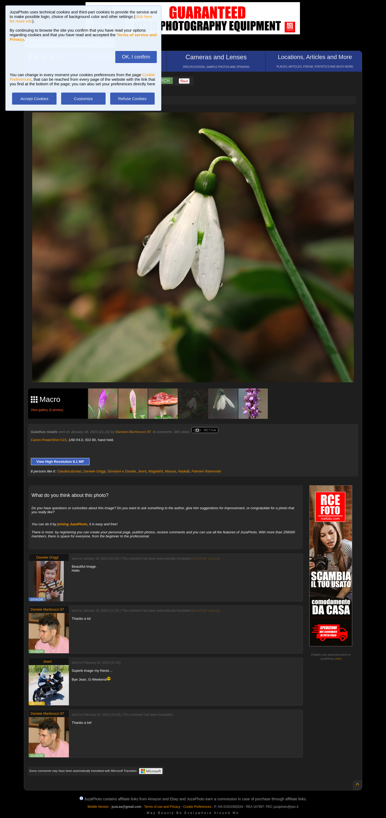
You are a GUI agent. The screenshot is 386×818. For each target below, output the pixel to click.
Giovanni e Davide (121, 471)
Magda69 (155, 471)
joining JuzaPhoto (72, 524)
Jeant (142, 471)
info (338, 658)
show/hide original (205, 558)
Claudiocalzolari (69, 471)
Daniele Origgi (94, 471)
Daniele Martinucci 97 (133, 432)
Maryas (170, 471)
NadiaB (184, 471)
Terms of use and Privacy (162, 807)
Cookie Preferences (197, 807)
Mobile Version (98, 807)
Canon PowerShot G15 (49, 440)
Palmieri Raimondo (206, 471)
